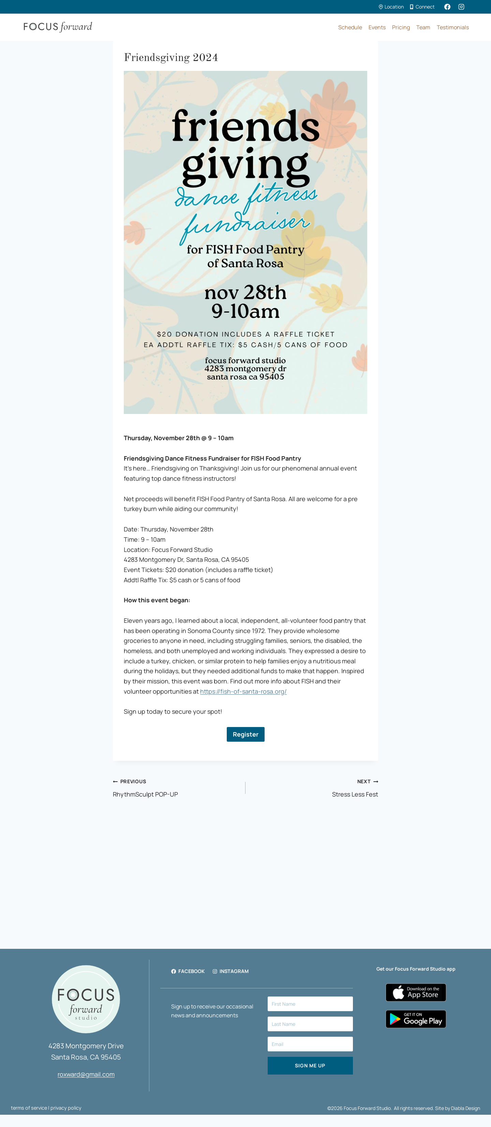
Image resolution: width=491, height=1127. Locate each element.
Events (377, 27)
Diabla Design (465, 1108)
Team (423, 27)
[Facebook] (447, 7)
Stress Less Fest (315, 787)
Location (391, 6)
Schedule (350, 27)
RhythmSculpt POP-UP (176, 787)
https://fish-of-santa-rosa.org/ (243, 691)
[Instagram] (461, 7)
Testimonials (453, 27)
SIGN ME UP (310, 1065)
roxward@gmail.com (86, 1074)
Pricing (401, 27)
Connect (422, 6)
